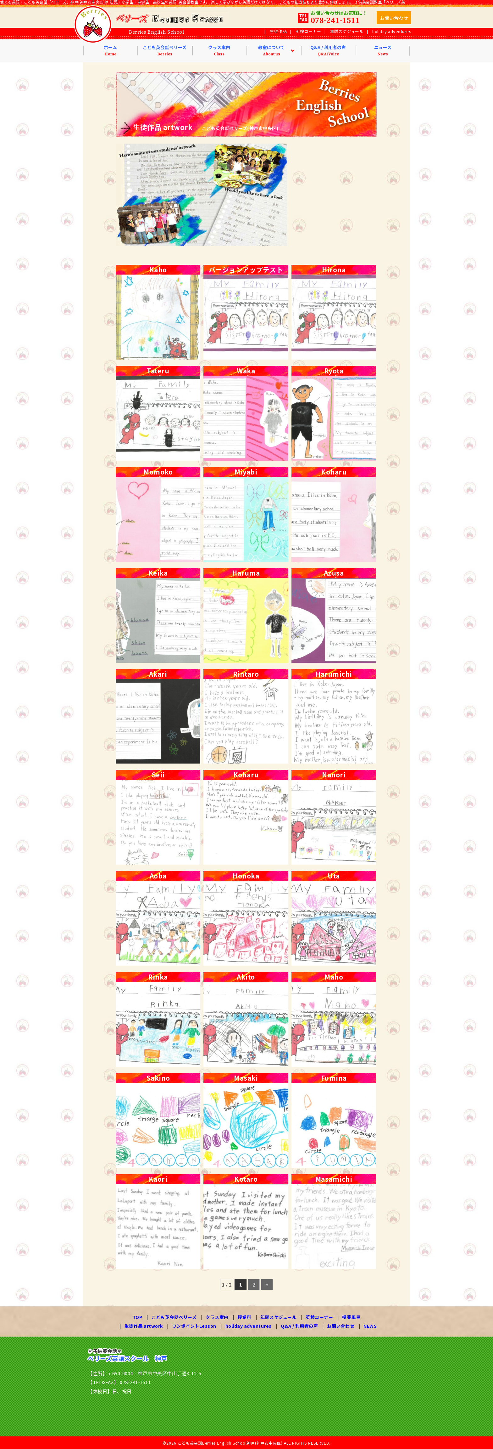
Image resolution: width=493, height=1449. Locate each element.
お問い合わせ (340, 1325)
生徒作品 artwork (144, 1325)
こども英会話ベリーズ (164, 50)
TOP (137, 1317)
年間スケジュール (346, 31)
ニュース (382, 50)
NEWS (370, 1325)
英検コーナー (308, 31)
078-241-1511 (335, 20)
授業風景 (351, 1317)
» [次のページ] (267, 1284)
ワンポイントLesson (194, 1325)
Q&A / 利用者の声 (328, 50)
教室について (271, 50)
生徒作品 (278, 31)
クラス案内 (219, 50)
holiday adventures (391, 31)
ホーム (110, 50)
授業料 (245, 1317)
